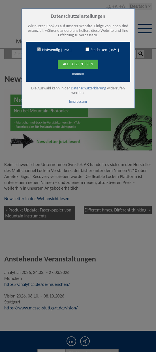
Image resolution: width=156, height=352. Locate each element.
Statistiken (99, 50)
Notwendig (51, 50)
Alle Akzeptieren (78, 64)
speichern (78, 74)
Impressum (78, 101)
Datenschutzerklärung (88, 88)
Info (66, 50)
